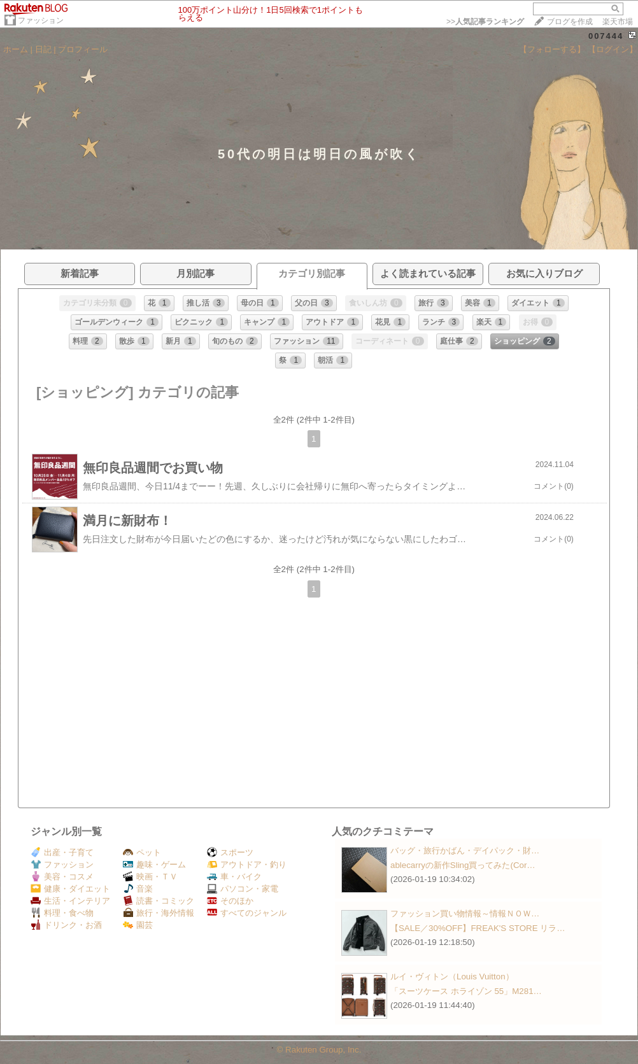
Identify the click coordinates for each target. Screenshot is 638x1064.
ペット (142, 852)
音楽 (138, 888)
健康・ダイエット (70, 888)
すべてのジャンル (247, 913)
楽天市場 (617, 21)
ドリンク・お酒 (66, 925)
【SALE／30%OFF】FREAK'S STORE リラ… (477, 928)
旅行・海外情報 (158, 913)
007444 (605, 36)
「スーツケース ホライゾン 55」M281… (466, 991)
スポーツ (230, 852)
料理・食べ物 (62, 913)
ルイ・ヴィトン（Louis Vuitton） (452, 976)
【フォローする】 (552, 49)
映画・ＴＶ (150, 876)
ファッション (41, 20)
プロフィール (83, 49)
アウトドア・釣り (247, 864)
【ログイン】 (612, 49)
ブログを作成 (570, 21)
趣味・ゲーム (154, 864)
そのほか (230, 901)
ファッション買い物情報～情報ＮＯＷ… (464, 913)
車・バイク (234, 876)
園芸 (138, 925)
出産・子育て (62, 852)
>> (485, 21)
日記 (43, 49)
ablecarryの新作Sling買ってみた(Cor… (462, 865)
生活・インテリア (70, 901)
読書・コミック (158, 901)
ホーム (15, 49)
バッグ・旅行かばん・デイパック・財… (464, 850)
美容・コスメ (62, 876)
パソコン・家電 (242, 888)
